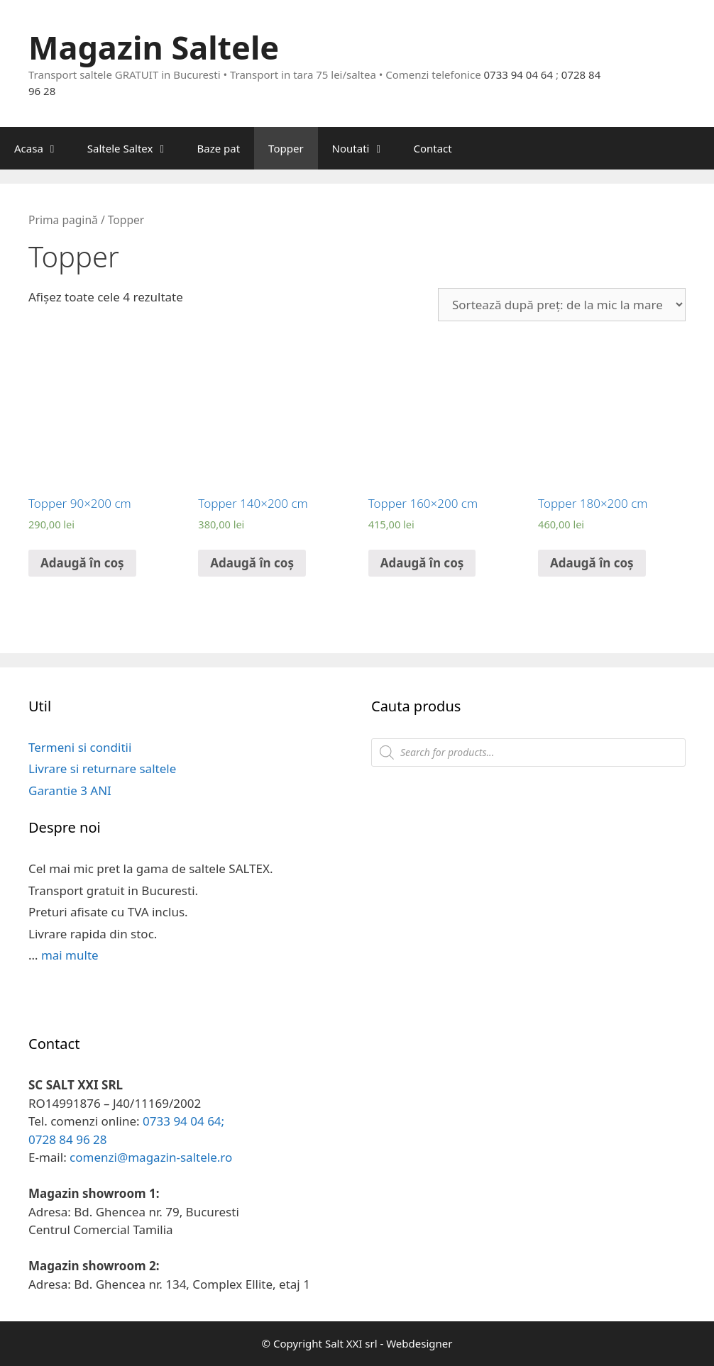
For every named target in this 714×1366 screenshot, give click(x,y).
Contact (432, 148)
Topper (285, 148)
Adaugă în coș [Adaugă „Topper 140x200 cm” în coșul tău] (252, 563)
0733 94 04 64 (519, 74)
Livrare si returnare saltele (102, 768)
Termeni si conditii (79, 747)
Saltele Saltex (135, 148)
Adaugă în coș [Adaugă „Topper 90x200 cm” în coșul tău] (82, 563)
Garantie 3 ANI (69, 790)
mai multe (70, 955)
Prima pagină (63, 220)
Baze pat (218, 148)
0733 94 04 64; (183, 1121)
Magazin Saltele (153, 47)
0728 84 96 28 (67, 1139)
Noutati (366, 148)
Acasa (43, 148)
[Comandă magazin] (562, 304)
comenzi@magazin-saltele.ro (151, 1157)
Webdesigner (419, 1343)
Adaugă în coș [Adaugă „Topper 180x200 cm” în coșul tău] (592, 563)
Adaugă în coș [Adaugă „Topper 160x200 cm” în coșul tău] (422, 563)
